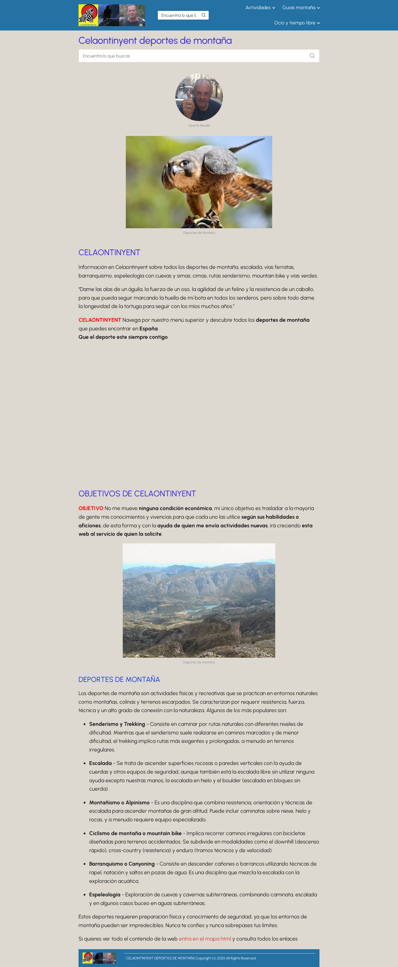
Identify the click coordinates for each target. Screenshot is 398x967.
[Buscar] (203, 15)
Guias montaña (298, 7)
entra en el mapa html (205, 938)
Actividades (258, 7)
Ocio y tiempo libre (294, 23)
